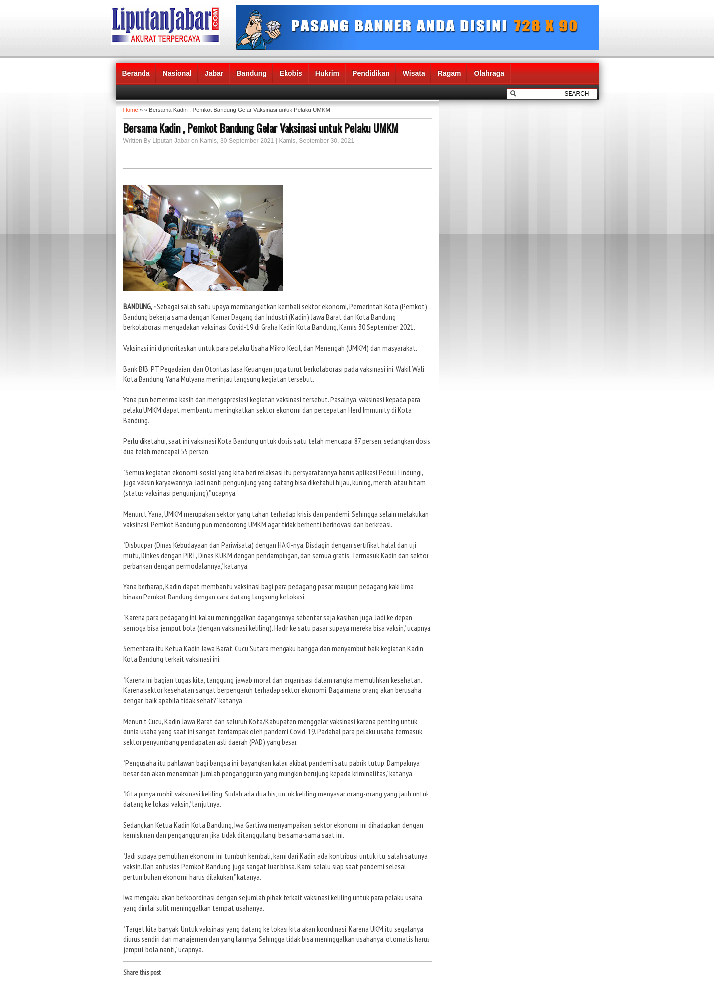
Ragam (449, 73)
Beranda (136, 73)
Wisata (414, 73)
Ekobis (291, 73)
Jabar (214, 73)
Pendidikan (371, 73)
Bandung (251, 73)
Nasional (177, 73)
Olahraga (489, 73)
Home (130, 110)
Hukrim (327, 73)
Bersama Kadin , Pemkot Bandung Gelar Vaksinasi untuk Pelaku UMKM (260, 128)
